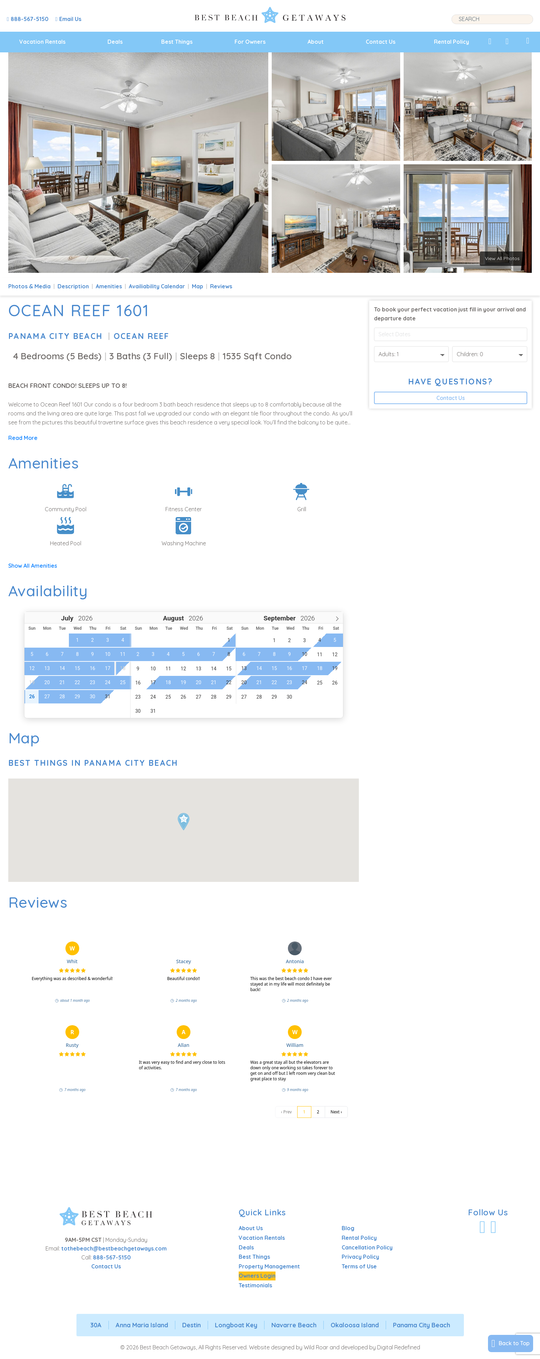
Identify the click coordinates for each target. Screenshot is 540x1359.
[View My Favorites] (489, 41)
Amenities (109, 286)
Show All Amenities (32, 565)
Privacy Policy (360, 1256)
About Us (251, 1228)
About (316, 41)
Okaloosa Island (355, 1325)
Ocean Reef (141, 336)
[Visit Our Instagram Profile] (493, 1227)
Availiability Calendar (157, 286)
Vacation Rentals (42, 41)
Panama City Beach (55, 336)
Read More (23, 437)
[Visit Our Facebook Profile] (482, 1227)
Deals (115, 41)
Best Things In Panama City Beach (93, 763)
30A (96, 1325)
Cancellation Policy (367, 1247)
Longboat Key (236, 1325)
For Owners (250, 41)
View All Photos (502, 258)
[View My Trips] (527, 41)
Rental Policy (451, 41)
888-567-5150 (112, 1257)
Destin (191, 1325)
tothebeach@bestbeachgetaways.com (114, 1248)
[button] (183, 821)
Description (73, 286)
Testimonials (255, 1285)
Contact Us (380, 41)
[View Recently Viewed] (507, 41)
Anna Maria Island (142, 1325)
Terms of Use (359, 1266)
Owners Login (257, 1275)
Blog (348, 1228)
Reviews (221, 286)
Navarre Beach (293, 1325)
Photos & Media (29, 286)
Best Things (177, 41)
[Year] (84, 618)
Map (197, 286)
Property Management (269, 1266)
